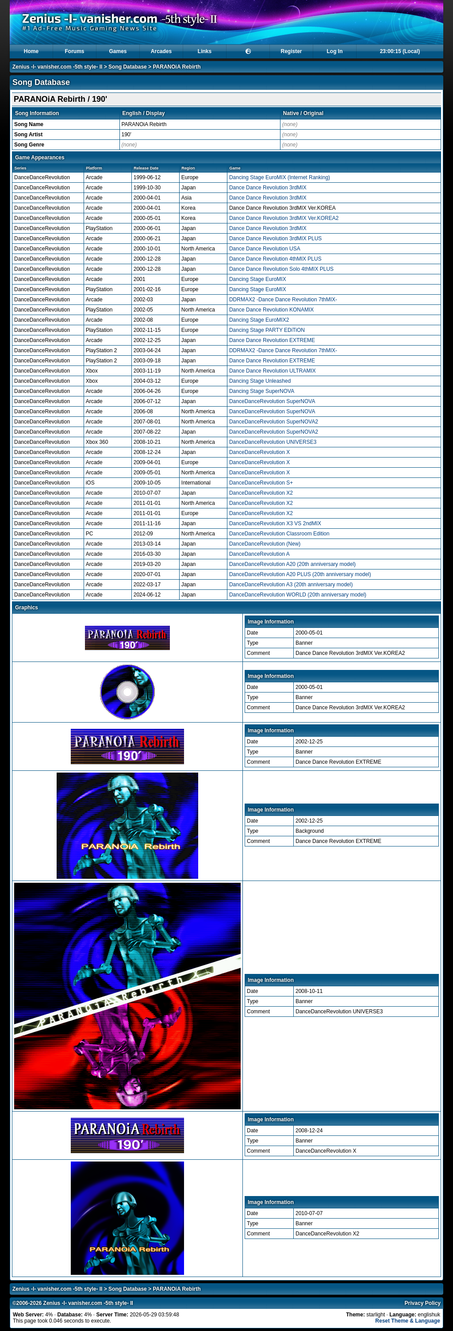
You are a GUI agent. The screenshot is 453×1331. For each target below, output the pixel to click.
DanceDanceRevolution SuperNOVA (272, 401)
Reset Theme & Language (407, 1321)
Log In (335, 51)
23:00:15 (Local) (400, 51)
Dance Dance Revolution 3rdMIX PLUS (275, 238)
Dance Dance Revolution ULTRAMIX (272, 371)
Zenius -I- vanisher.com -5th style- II (57, 67)
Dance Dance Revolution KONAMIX (271, 310)
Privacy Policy (423, 1303)
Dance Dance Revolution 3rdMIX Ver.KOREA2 (283, 218)
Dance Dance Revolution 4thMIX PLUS (275, 259)
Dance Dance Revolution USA (264, 249)
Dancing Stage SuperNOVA (261, 391)
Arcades (161, 51)
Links (204, 51)
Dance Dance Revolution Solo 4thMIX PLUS (281, 269)
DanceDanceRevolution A (259, 554)
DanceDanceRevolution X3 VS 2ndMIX (275, 523)
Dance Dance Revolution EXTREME (272, 340)
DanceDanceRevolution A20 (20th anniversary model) (292, 564)
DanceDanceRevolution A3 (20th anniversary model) (291, 584)
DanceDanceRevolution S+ (261, 483)
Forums (74, 51)
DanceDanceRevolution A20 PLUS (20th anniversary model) (300, 574)
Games (118, 51)
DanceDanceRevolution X (259, 452)
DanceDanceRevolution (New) (264, 544)
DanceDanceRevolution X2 (261, 493)
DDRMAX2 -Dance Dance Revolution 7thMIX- (283, 299)
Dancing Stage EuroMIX (257, 279)
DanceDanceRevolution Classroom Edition (279, 534)
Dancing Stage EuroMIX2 (259, 320)
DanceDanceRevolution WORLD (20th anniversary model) (297, 595)
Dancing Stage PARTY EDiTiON (267, 330)
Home (31, 51)
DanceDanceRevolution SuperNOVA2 (273, 422)
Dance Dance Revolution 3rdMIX (268, 188)
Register (291, 51)
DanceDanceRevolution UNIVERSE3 (272, 442)
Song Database (127, 67)
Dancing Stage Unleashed (260, 381)
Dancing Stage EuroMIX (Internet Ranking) (279, 177)
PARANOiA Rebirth (176, 67)
